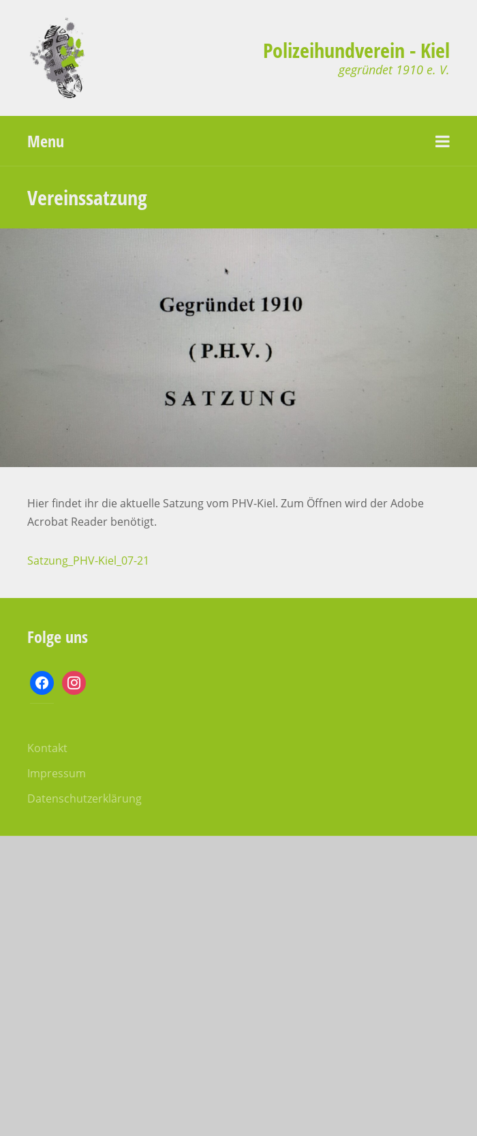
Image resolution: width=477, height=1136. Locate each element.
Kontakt (47, 748)
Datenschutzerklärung (84, 798)
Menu (45, 141)
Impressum (56, 773)
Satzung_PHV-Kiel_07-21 (88, 560)
